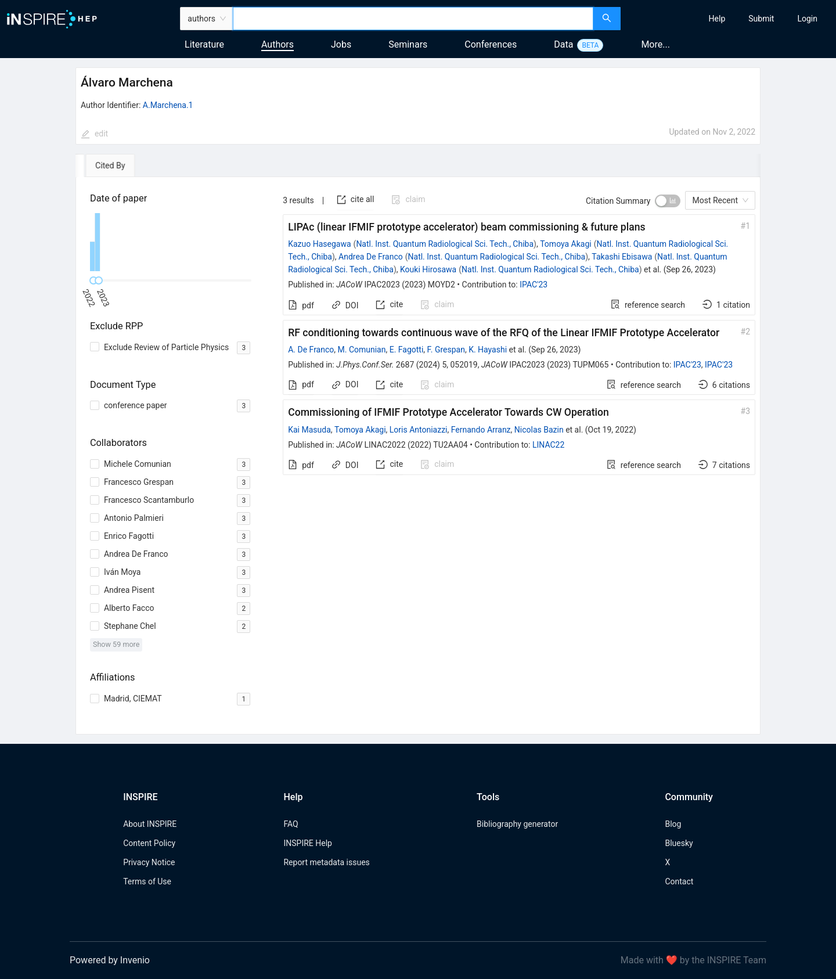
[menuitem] (717, 18)
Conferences (490, 44)
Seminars (407, 44)
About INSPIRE (149, 824)
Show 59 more (116, 644)
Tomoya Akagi (566, 244)
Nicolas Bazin (539, 429)
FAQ (290, 824)
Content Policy (149, 843)
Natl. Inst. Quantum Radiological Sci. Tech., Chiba (445, 244)
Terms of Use (147, 881)
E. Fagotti (407, 349)
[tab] (108, 165)
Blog (673, 824)
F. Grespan (446, 349)
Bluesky (679, 843)
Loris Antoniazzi (419, 429)
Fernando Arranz (481, 429)
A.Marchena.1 (168, 105)
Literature (204, 44)
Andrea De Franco (370, 256)
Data (563, 44)
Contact (679, 881)
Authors (277, 44)
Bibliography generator (517, 824)
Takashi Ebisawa (622, 256)
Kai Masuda (309, 429)
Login (807, 18)
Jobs (341, 44)
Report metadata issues (326, 862)
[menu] (729, 18)
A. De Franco (311, 349)
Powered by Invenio (110, 960)
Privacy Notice (149, 862)
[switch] (667, 201)
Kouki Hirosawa (428, 269)
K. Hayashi (488, 349)
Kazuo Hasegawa (319, 244)
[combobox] (413, 18)
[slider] (99, 280)
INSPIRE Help (307, 843)
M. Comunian (362, 349)
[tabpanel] (418, 456)
